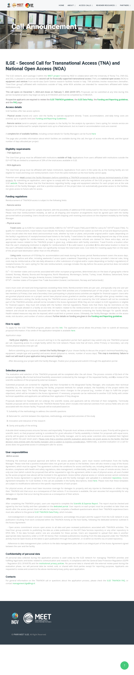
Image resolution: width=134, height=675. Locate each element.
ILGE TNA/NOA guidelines (61, 99)
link (61, 327)
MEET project (54, 75)
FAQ (15, 102)
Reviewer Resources (105, 5)
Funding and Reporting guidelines (112, 99)
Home (61, 5)
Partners (124, 5)
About (71, 5)
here (93, 133)
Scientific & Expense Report (86, 503)
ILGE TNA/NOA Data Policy (46, 512)
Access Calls (85, 5)
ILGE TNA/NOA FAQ (116, 580)
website (13, 183)
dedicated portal (61, 506)
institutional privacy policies (51, 563)
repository (116, 478)
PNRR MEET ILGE (21, 634)
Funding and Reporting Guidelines (51, 118)
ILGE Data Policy (85, 99)
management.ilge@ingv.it (24, 583)
